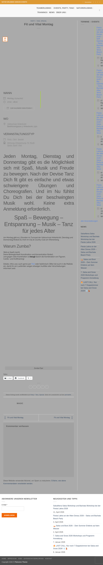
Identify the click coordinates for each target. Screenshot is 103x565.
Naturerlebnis (84, 8)
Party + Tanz (35, 21)
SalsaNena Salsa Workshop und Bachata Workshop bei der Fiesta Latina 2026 (90, 238)
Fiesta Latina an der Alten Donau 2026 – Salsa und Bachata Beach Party (89, 251)
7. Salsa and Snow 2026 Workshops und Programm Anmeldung (90, 275)
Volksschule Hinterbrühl (16, 124)
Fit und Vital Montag (13, 418)
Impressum (12, 558)
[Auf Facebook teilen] (30, 387)
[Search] (100, 10)
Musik (32, 143)
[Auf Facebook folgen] (93, 2)
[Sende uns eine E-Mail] (98, 2)
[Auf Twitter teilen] (34, 387)
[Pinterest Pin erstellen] (43, 387)
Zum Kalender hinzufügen (19, 108)
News (52, 12)
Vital (20, 145)
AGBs (20, 558)
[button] (87, 2)
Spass (9, 145)
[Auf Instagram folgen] (96, 2)
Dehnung (11, 143)
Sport (15, 145)
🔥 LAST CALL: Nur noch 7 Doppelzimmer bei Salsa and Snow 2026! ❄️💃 (89, 286)
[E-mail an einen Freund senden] (39, 387)
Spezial (44, 21)
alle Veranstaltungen (89, 221)
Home (4, 558)
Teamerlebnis (44, 8)
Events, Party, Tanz (64, 8)
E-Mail (4, 505)
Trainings (42, 12)
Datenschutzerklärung (34, 558)
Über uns (61, 12)
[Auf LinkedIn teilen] (47, 387)
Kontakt (48, 558)
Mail (33, 264)
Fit (28, 143)
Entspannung (20, 143)
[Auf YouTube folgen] (100, 2)
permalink (68, 395)
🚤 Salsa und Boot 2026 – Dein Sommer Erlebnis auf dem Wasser (89, 263)
